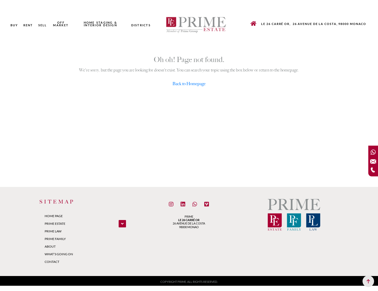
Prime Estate (55, 224)
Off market (61, 24)
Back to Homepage (189, 83)
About (50, 246)
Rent (28, 25)
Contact (52, 262)
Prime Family (55, 239)
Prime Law (53, 231)
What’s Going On (59, 254)
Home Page (54, 216)
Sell (42, 25)
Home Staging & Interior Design (100, 24)
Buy (14, 25)
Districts (141, 25)
